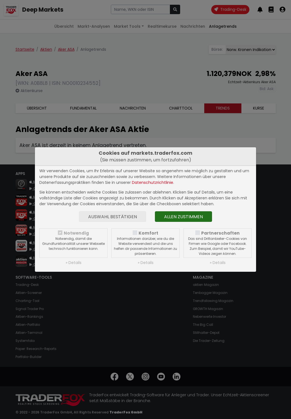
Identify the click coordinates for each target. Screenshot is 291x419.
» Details (73, 262)
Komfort (148, 233)
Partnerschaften (220, 233)
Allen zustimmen (183, 217)
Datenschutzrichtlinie (152, 182)
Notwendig (76, 233)
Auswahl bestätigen (112, 217)
